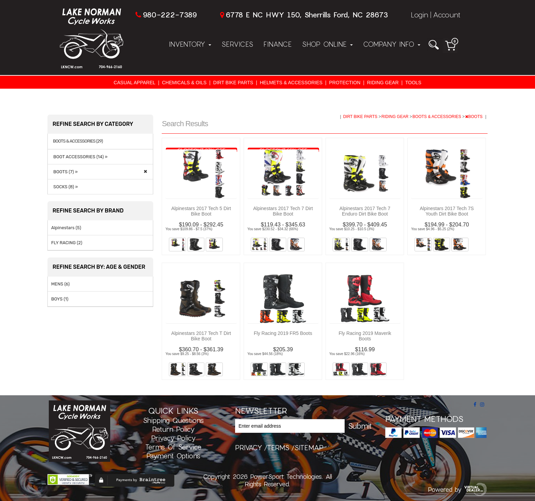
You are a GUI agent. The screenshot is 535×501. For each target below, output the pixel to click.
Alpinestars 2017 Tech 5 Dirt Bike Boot (201, 211)
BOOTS (474, 116)
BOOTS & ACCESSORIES (437, 116)
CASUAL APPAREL (134, 82)
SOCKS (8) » (64, 186)
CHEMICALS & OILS (184, 82)
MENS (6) (60, 283)
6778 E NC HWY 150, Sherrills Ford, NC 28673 (307, 14)
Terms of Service (173, 447)
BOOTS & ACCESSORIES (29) (78, 141)
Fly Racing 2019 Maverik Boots (364, 335)
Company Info (391, 44)
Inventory (190, 44)
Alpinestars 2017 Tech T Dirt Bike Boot (201, 335)
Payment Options (173, 456)
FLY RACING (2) (66, 242)
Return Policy (173, 429)
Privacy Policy (173, 438)
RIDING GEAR (383, 82)
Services (237, 44)
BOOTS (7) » (64, 171)
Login (419, 14)
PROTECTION (345, 82)
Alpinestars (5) (66, 227)
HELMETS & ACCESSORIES (291, 82)
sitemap (308, 447)
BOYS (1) (59, 298)
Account (446, 14)
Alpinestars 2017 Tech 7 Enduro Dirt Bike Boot (364, 211)
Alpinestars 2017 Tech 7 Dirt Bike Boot (283, 211)
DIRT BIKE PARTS (233, 82)
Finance (277, 44)
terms (278, 447)
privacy (248, 447)
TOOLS (413, 82)
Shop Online (327, 44)
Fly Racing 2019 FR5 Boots (283, 333)
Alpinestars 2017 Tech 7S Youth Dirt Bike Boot (447, 211)
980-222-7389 (170, 14)
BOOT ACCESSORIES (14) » (79, 156)
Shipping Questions (173, 420)
